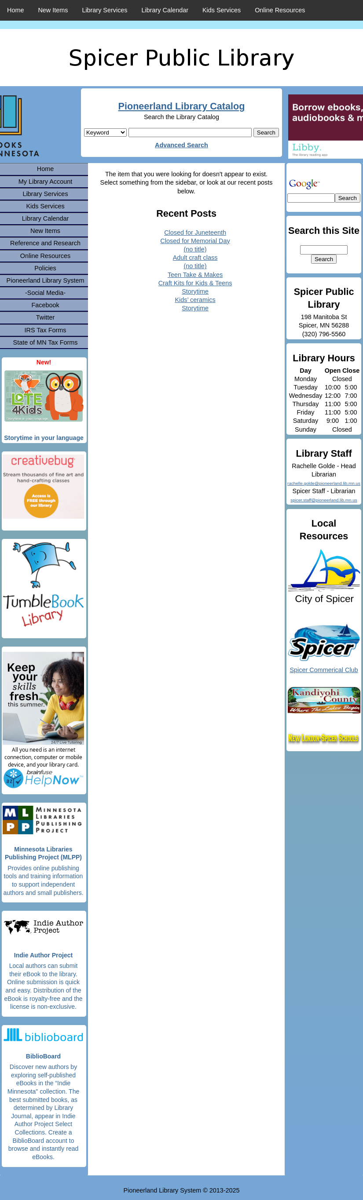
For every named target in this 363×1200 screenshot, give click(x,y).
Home (15, 10)
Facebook (45, 305)
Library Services (104, 10)
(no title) (195, 249)
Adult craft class (195, 257)
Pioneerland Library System (45, 280)
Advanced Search (181, 145)
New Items (53, 10)
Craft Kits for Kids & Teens (195, 283)
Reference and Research (45, 243)
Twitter (45, 317)
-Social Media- (45, 292)
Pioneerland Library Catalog (181, 106)
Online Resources (280, 10)
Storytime (195, 291)
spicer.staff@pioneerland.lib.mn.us (323, 500)
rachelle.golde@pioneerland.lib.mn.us (323, 483)
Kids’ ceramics (195, 299)
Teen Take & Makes (195, 274)
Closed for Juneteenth (195, 232)
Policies (45, 268)
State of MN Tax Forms (45, 342)
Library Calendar (165, 10)
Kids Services (221, 10)
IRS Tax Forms (45, 330)
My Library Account (45, 181)
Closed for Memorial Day (195, 240)
